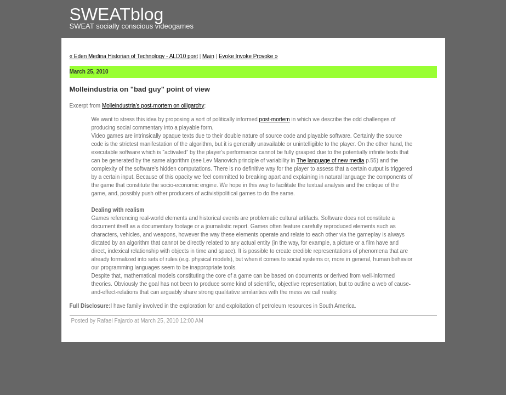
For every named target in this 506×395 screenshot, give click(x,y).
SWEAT (83, 26)
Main (208, 56)
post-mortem (274, 119)
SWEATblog (117, 14)
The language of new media (330, 160)
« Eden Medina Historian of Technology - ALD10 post (134, 56)
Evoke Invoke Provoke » (248, 56)
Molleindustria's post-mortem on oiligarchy (153, 106)
